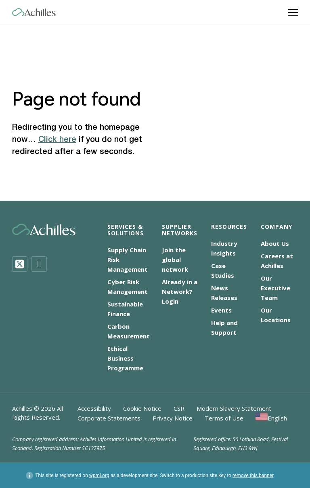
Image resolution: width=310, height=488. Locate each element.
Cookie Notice (142, 408)
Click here (57, 140)
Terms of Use (224, 418)
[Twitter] (19, 264)
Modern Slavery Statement (234, 408)
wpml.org (99, 475)
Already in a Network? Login (179, 291)
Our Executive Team (275, 288)
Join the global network (175, 259)
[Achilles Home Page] (34, 12)
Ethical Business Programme (125, 358)
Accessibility (94, 408)
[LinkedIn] (39, 264)
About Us (275, 243)
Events (221, 310)
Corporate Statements (109, 418)
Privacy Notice (173, 418)
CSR (179, 408)
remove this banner (253, 475)
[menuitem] (271, 418)
